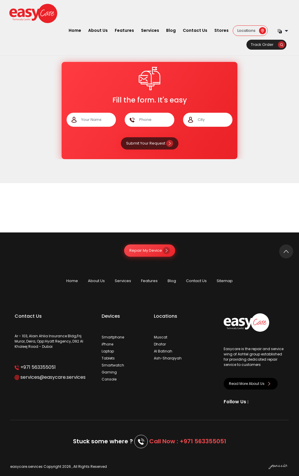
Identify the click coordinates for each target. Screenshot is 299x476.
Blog (171, 30)
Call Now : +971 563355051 (187, 441)
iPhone (107, 344)
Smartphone (113, 337)
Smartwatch (113, 365)
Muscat (160, 337)
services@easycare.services (50, 377)
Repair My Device (149, 250)
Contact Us (195, 30)
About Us (98, 30)
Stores (221, 30)
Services (150, 30)
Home (75, 30)
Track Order (268, 44)
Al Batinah (163, 351)
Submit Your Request (149, 143)
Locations (251, 30)
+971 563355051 (35, 367)
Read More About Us (250, 383)
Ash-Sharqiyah (168, 358)
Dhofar (160, 344)
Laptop (108, 351)
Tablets (108, 358)
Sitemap (225, 281)
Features (124, 30)
